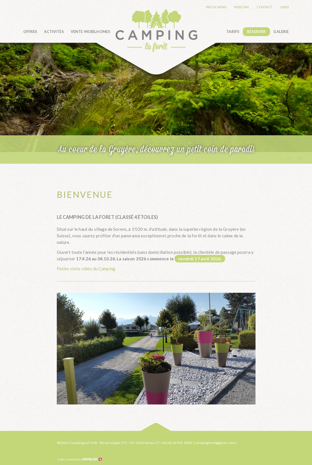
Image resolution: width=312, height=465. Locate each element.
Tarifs (232, 31)
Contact (265, 7)
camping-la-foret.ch (156, 31)
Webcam (241, 7)
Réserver (256, 31)
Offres (30, 31)
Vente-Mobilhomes (90, 31)
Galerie (281, 31)
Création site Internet (83, 459)
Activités (54, 31)
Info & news (216, 7)
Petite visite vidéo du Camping (86, 268)
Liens (284, 7)
